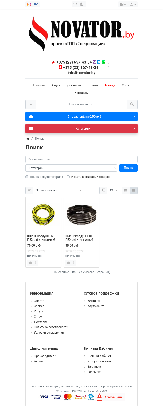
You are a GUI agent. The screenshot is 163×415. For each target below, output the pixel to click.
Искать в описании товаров (90, 177)
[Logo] (81, 32)
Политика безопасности (51, 327)
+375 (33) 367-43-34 (80, 67)
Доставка (74, 85)
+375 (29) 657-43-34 (74, 62)
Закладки (94, 366)
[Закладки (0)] (75, 4)
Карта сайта (95, 306)
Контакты (81, 93)
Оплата (93, 85)
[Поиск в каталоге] (81, 104)
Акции (56, 85)
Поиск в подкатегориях (46, 177)
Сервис (39, 306)
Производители (45, 356)
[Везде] (30, 104)
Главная (39, 85)
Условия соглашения (49, 332)
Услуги (38, 311)
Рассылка (94, 372)
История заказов (99, 361)
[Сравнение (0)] (82, 4)
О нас (126, 85)
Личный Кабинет (99, 356)
